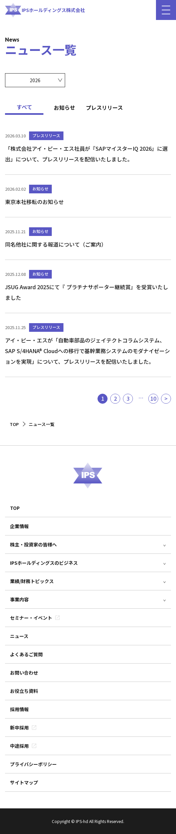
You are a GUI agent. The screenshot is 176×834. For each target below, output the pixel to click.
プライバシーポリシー (33, 764)
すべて (24, 107)
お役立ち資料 (24, 691)
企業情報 (19, 526)
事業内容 (19, 599)
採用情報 (19, 709)
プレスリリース (104, 107)
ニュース (19, 636)
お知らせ (64, 107)
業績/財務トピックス (32, 581)
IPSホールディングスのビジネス (44, 562)
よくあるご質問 (26, 654)
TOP (15, 508)
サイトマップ (24, 782)
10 (153, 398)
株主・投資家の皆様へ (33, 544)
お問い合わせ (24, 672)
